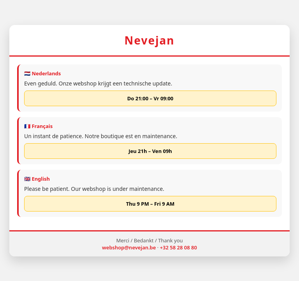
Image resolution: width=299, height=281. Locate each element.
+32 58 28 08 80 (178, 247)
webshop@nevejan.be (129, 247)
